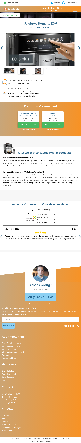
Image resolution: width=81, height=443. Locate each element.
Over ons (5, 415)
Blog (3, 418)
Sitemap (66, 438)
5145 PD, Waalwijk (9, 403)
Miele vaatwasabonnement (13, 352)
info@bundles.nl (10, 397)
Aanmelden (8, 326)
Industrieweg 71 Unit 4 (11, 400)
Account (55, 3)
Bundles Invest (8, 430)
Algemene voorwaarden (38, 438)
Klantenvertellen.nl (52, 10)
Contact (5, 422)
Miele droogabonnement (12, 349)
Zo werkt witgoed (9, 374)
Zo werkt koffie (8, 371)
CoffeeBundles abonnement (13, 343)
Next (80, 236)
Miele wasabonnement (11, 346)
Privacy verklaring (54, 438)
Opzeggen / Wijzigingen (11, 427)
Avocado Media (45, 441)
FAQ (3, 380)
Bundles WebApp (9, 425)
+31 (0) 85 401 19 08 (40, 297)
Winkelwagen (28, 125)
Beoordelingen (8, 377)
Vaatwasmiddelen (9, 358)
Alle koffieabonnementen (9, 15)
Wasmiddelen (7, 355)
